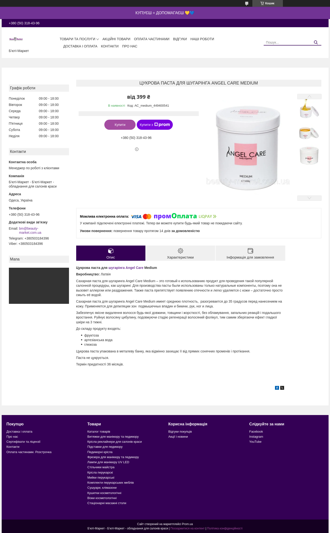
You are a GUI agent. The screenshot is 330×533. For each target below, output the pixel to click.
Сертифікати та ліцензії (23, 441)
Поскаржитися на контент (187, 528)
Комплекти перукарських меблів (110, 482)
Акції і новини (178, 436)
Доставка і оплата (80, 46)
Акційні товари (116, 39)
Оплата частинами (151, 39)
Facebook (256, 431)
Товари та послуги (77, 39)
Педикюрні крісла (100, 452)
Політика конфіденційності (225, 528)
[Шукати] (316, 42)
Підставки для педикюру (105, 446)
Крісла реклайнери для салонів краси (114, 441)
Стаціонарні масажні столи (106, 503)
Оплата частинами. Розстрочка (28, 452)
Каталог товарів (98, 431)
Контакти (109, 46)
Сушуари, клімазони (102, 487)
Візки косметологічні (102, 498)
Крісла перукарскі (100, 472)
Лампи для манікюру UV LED (108, 462)
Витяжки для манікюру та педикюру (113, 436)
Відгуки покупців (180, 431)
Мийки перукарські (100, 477)
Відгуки (180, 39)
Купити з (155, 125)
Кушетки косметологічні (104, 493)
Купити (120, 125)
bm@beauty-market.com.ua (30, 231)
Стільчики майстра (101, 467)
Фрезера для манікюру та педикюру (113, 457)
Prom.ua (187, 524)
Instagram (256, 436)
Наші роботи (202, 39)
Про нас (129, 46)
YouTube (255, 441)
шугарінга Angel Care (125, 268)
